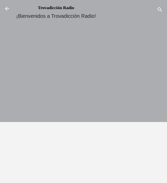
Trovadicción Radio (56, 7)
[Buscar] (160, 10)
